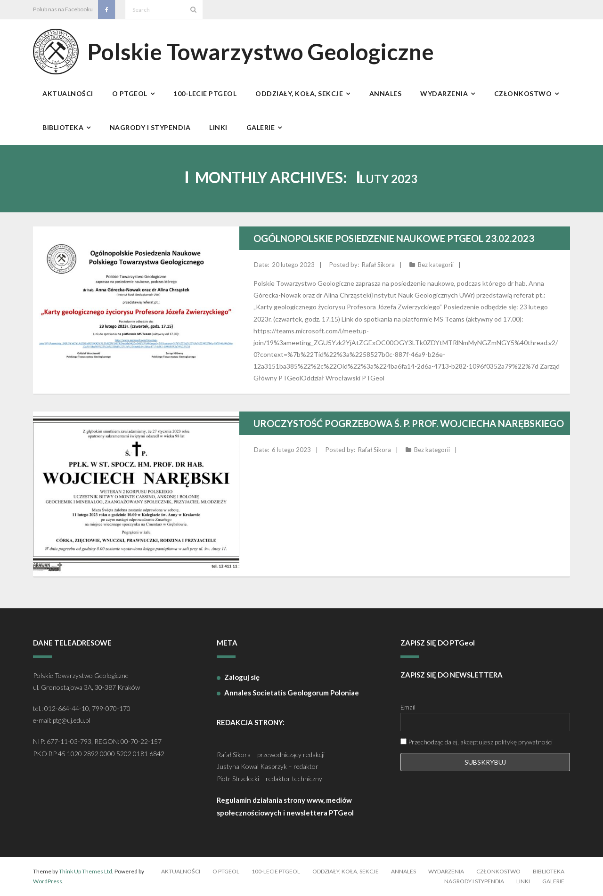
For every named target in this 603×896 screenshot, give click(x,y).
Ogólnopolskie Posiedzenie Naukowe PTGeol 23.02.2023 (393, 238)
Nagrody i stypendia (474, 881)
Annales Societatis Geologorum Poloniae (291, 692)
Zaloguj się (242, 677)
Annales (403, 871)
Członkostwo (498, 871)
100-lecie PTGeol (276, 871)
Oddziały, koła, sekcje (345, 871)
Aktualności (180, 871)
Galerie (553, 881)
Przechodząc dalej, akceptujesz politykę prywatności (476, 742)
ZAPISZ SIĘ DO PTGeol (437, 642)
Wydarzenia (446, 871)
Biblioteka (548, 871)
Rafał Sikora (378, 264)
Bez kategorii (436, 264)
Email (408, 707)
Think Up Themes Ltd (85, 871)
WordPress (47, 881)
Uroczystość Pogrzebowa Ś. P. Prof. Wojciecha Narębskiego (408, 423)
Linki (523, 881)
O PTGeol (225, 871)
